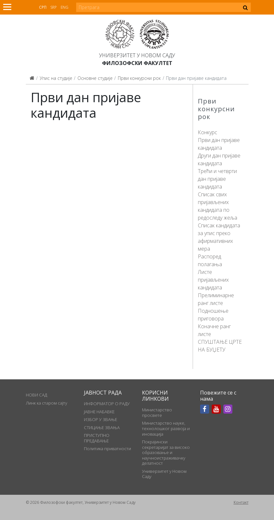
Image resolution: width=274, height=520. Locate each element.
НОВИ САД (36, 395)
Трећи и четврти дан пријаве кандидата (217, 179)
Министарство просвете (157, 412)
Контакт (241, 502)
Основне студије (95, 78)
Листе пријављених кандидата (213, 279)
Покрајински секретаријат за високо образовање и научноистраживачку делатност (166, 452)
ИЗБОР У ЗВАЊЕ (100, 419)
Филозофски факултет (137, 63)
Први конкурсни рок (139, 78)
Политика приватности (107, 448)
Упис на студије (56, 78)
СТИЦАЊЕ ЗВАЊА (102, 427)
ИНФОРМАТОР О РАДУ (107, 403)
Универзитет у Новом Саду (137, 55)
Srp (53, 7)
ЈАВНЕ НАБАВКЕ (99, 412)
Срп (42, 7)
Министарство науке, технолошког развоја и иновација (166, 428)
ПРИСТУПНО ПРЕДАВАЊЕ (96, 437)
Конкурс (207, 132)
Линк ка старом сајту (46, 403)
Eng (64, 7)
